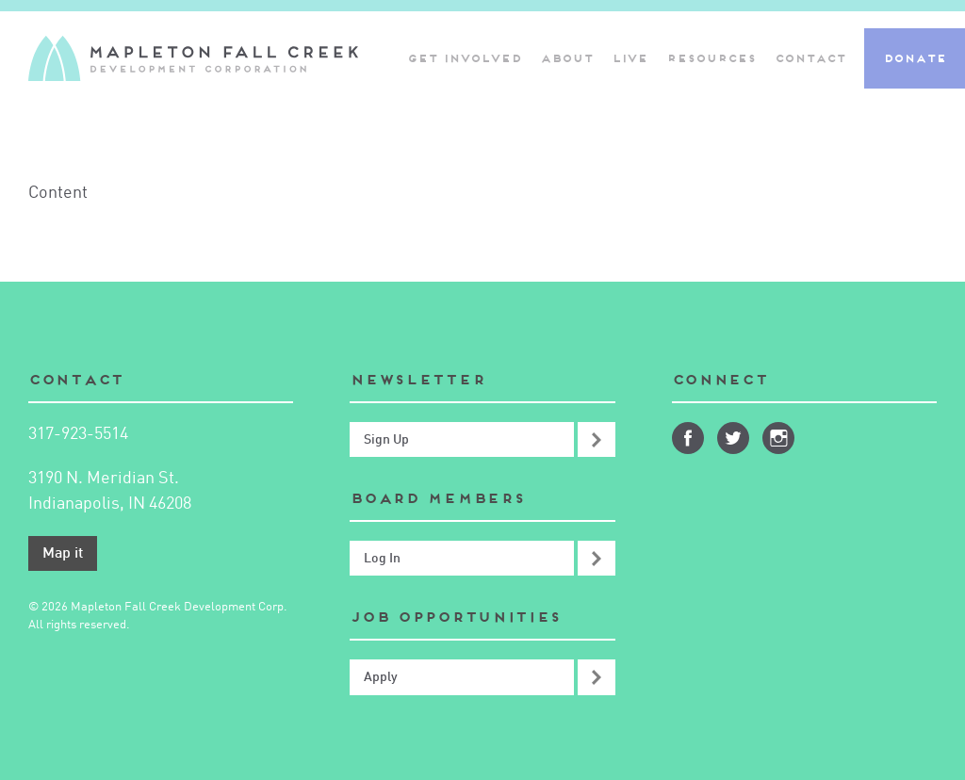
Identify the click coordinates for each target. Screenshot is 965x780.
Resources (711, 58)
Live (629, 58)
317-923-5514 (78, 434)
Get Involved (464, 58)
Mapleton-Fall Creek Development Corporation (193, 58)
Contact (810, 58)
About (566, 58)
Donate (914, 58)
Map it (62, 553)
